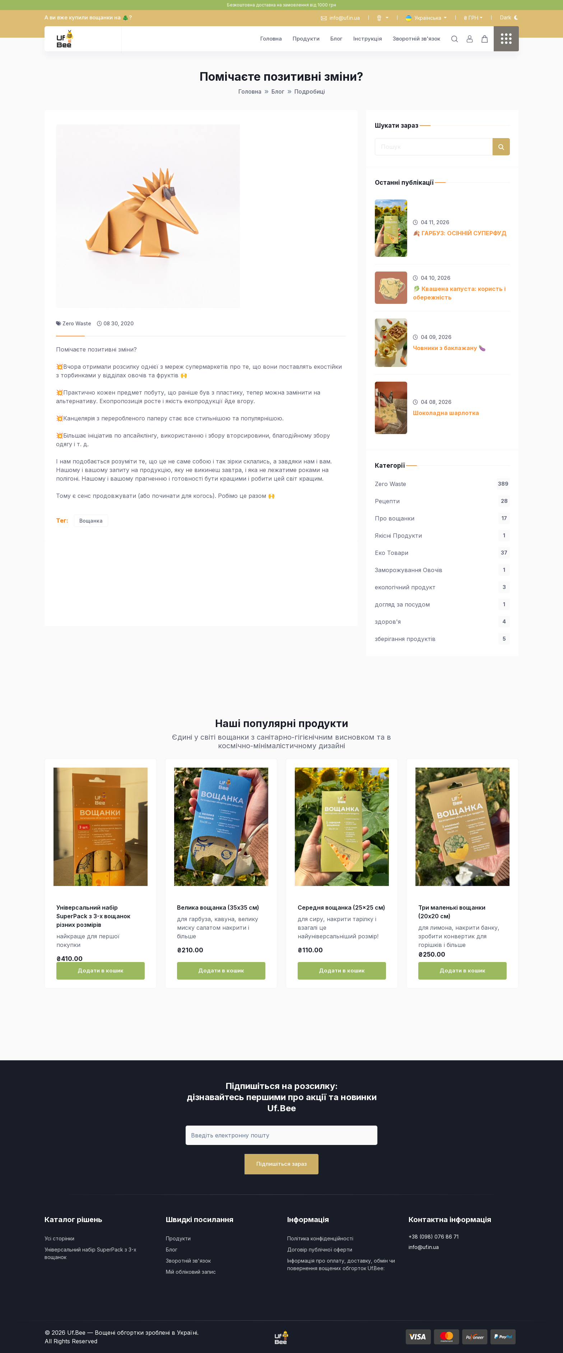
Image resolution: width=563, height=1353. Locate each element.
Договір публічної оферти (319, 1249)
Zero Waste (442, 484)
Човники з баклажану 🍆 (449, 348)
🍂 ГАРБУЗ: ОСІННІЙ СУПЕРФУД (460, 233)
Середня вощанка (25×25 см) (341, 907)
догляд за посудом (442, 604)
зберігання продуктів (442, 639)
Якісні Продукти (442, 535)
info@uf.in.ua (340, 18)
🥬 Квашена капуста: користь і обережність (459, 293)
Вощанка (91, 521)
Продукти (306, 38)
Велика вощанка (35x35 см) (218, 907)
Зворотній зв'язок (416, 38)
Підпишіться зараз (281, 1163)
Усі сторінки (59, 1238)
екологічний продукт (442, 587)
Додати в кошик (101, 970)
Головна (271, 38)
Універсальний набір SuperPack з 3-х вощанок (90, 1253)
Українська (424, 18)
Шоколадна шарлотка (446, 412)
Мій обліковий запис (191, 1272)
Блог (336, 38)
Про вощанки (442, 518)
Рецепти (442, 501)
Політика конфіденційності (320, 1238)
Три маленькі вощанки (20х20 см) (451, 912)
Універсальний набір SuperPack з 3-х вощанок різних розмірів (93, 916)
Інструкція (367, 38)
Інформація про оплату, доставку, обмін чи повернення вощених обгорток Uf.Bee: (341, 1264)
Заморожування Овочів (442, 570)
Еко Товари (442, 552)
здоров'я (442, 621)
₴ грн (471, 18)
